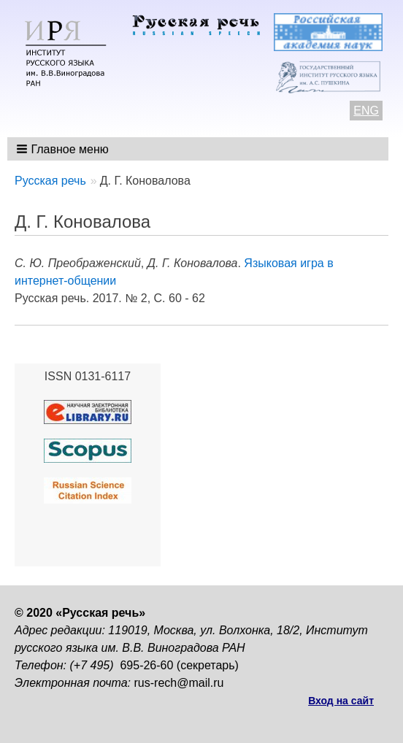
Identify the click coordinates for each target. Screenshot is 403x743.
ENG (366, 110)
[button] (63, 149)
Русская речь (50, 180)
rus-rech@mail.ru (179, 683)
